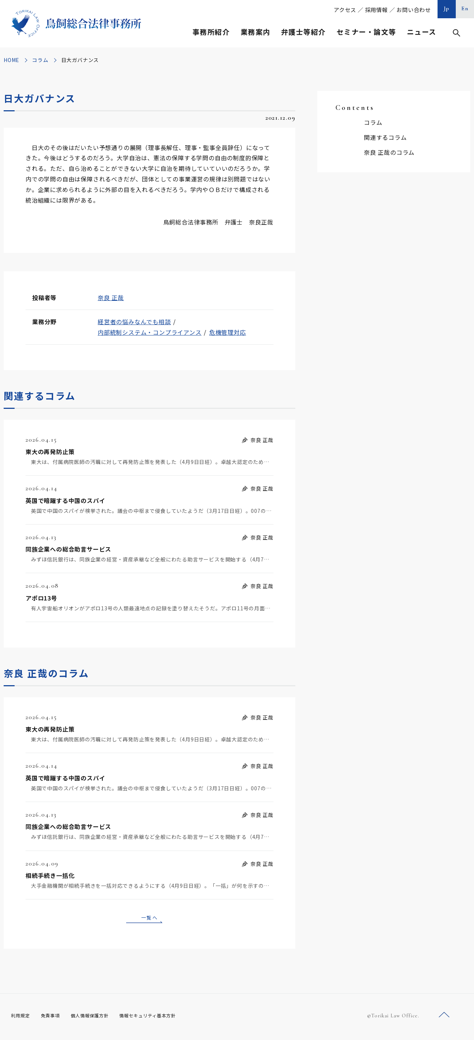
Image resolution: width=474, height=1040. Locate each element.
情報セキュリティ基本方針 (165, 1017)
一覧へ (149, 918)
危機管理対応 (227, 332)
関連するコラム (385, 137)
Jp (447, 8)
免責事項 (55, 1017)
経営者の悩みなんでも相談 (134, 321)
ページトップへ (444, 1017)
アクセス (345, 10)
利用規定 (22, 1017)
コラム (40, 60)
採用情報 (376, 10)
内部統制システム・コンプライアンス (150, 332)
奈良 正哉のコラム (389, 152)
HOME (11, 60)
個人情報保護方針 (99, 1017)
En (465, 8)
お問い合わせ (413, 10)
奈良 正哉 (111, 297)
